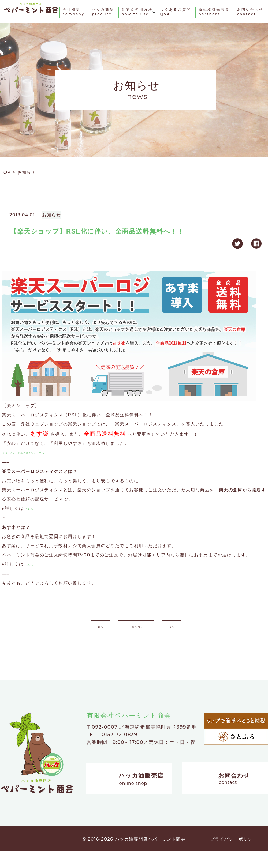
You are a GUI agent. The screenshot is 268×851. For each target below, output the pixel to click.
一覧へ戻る (135, 625)
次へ (194, 625)
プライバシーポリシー (233, 837)
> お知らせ (24, 172)
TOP (7, 172)
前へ (77, 625)
